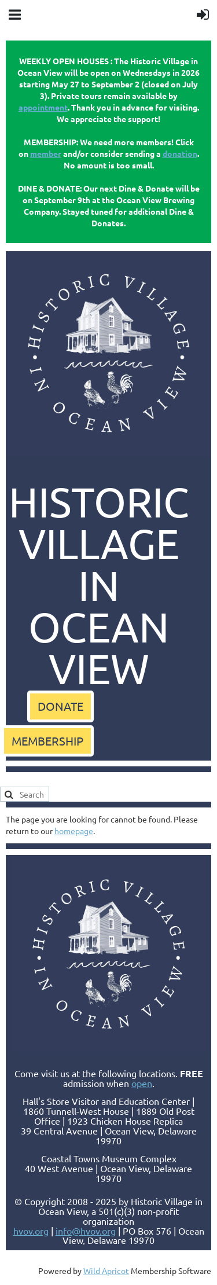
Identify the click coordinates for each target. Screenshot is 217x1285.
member (45, 153)
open (141, 1083)
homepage (73, 830)
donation (180, 153)
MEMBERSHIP (47, 740)
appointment (43, 107)
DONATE (60, 706)
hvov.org (31, 1230)
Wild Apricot (106, 1270)
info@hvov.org (86, 1230)
